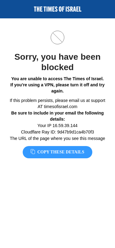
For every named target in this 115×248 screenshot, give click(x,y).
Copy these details (57, 151)
